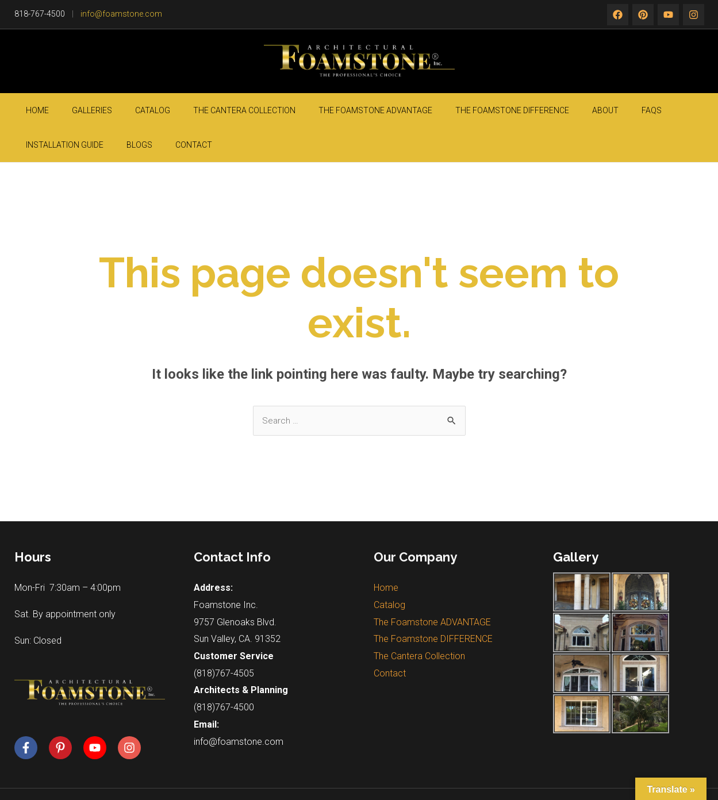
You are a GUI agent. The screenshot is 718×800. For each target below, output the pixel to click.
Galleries (72, 110)
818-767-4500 (39, 13)
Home (34, 110)
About (499, 110)
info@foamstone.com (121, 13)
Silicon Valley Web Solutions (562, 777)
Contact (677, 110)
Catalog (115, 110)
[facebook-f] (30, 713)
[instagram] (668, 14)
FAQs (528, 110)
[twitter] (643, 14)
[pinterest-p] (65, 713)
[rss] (693, 14)
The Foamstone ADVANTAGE (303, 110)
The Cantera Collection (190, 110)
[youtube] (99, 713)
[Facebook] (617, 14)
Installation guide (582, 110)
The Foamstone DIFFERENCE (423, 110)
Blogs (640, 110)
